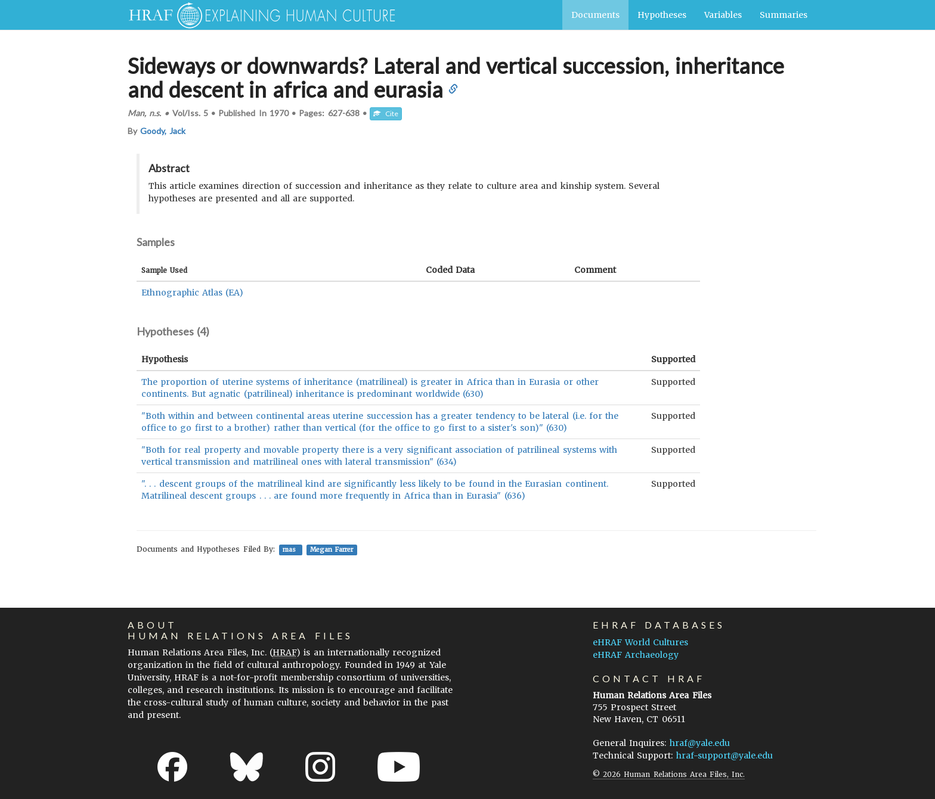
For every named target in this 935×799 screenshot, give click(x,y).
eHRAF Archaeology (636, 654)
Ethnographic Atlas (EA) (192, 292)
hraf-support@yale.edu (724, 755)
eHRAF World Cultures (640, 642)
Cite (385, 113)
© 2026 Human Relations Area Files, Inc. (669, 774)
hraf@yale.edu (700, 743)
